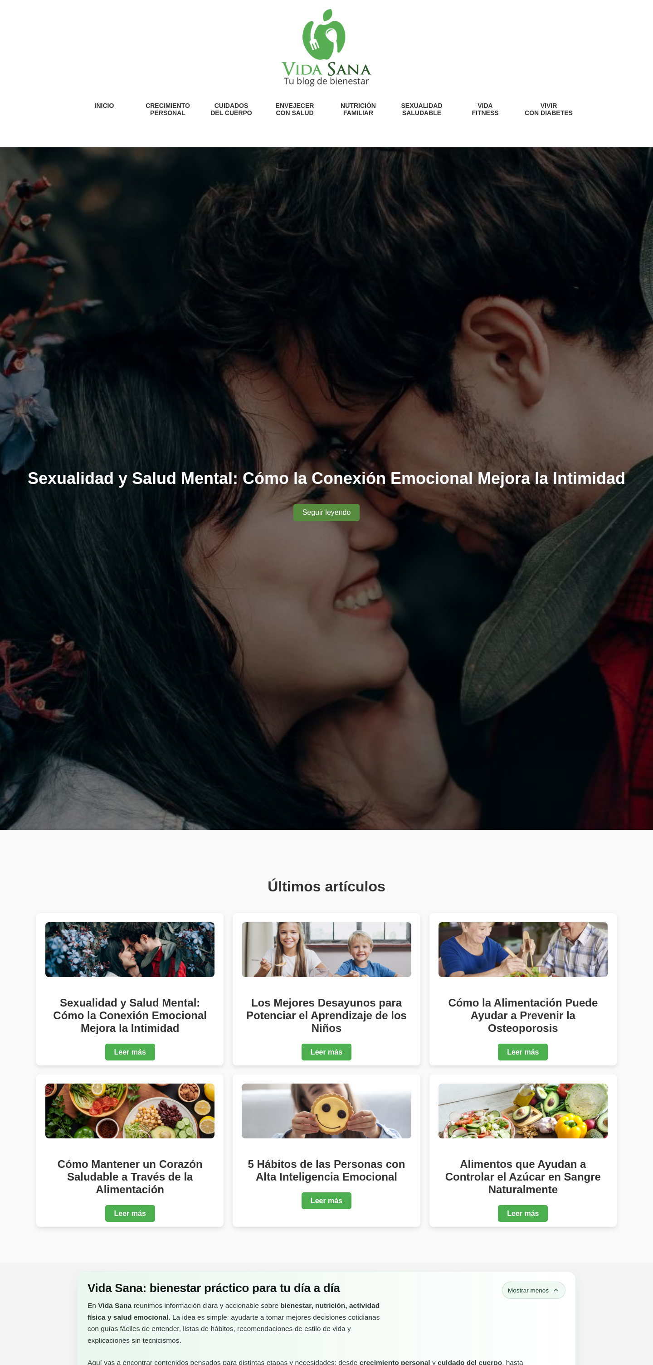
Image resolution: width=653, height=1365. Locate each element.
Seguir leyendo (326, 512)
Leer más (130, 1052)
